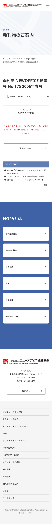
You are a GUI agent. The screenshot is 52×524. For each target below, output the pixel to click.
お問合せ (26, 391)
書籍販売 (7, 476)
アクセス (9, 267)
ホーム (5, 59)
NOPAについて (9, 448)
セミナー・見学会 (10, 419)
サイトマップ (8, 498)
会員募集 (9, 300)
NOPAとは (16, 59)
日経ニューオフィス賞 (12, 412)
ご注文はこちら (24, 148)
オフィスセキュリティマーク (15, 426)
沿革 (7, 283)
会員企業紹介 (11, 233)
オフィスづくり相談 (11, 462)
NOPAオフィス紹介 (11, 455)
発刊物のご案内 (29, 59)
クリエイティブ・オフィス (14, 440)
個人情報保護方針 (10, 483)
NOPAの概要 (11, 250)
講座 (5, 433)
